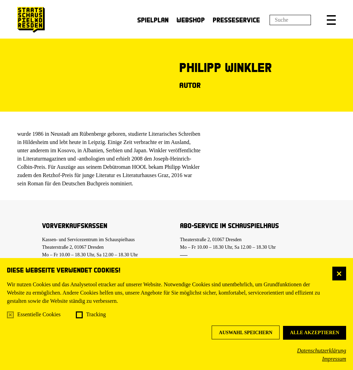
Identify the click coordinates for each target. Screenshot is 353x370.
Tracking (96, 314)
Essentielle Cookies (39, 314)
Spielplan (153, 20)
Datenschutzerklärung (321, 350)
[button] (331, 20)
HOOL (139, 167)
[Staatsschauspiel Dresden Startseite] (31, 20)
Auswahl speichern (245, 332)
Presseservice (236, 20)
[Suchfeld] (290, 20)
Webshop (190, 20)
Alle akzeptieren (314, 332)
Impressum (334, 359)
